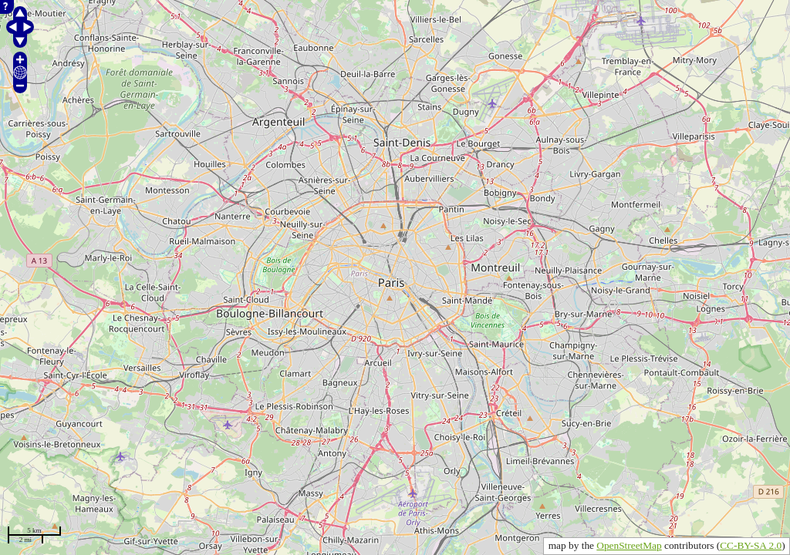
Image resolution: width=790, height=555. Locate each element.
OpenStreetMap (628, 545)
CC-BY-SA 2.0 (751, 545)
